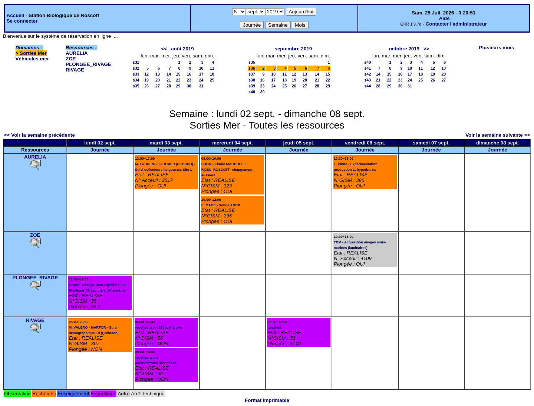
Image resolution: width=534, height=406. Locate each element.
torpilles (274, 327)
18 (212, 74)
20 (157, 80)
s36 (251, 68)
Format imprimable (267, 400)
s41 (367, 68)
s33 (136, 74)
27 (157, 86)
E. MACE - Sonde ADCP (220, 205)
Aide (444, 18)
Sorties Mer (33, 53)
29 (178, 86)
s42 (367, 74)
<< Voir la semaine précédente (39, 135)
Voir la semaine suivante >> (497, 135)
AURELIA (77, 53)
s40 (251, 92)
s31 (136, 62)
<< (164, 48)
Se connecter (22, 21)
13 (157, 74)
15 (178, 74)
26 (146, 86)
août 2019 (182, 48)
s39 (251, 86)
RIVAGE (75, 70)
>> (426, 48)
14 (169, 74)
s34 (136, 80)
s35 (136, 86)
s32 (136, 68)
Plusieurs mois (496, 47)
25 (212, 80)
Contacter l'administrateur (456, 24)
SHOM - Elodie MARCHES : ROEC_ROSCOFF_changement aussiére (227, 169)
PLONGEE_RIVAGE (88, 64)
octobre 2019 (404, 48)
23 (189, 80)
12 (146, 74)
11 (212, 68)
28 (169, 86)
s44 (367, 86)
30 (189, 86)
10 (201, 68)
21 (169, 80)
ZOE (71, 58)
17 (201, 74)
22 (178, 80)
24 (201, 80)
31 (201, 86)
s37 (251, 74)
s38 (251, 80)
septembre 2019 (293, 48)
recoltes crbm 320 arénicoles (158, 327)
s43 (367, 80)
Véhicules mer (32, 58)
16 (189, 74)
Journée (100, 150)
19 (146, 80)
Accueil (15, 15)
